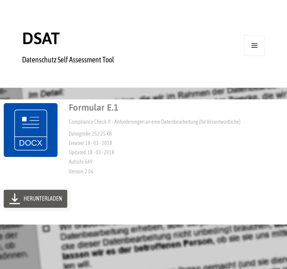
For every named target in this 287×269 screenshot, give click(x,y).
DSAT (41, 38)
